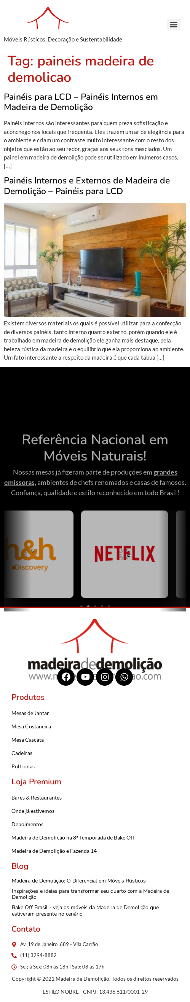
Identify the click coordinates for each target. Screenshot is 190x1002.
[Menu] (173, 24)
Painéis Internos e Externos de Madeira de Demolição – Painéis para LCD (87, 186)
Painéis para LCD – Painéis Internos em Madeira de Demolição (81, 102)
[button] (12, 586)
